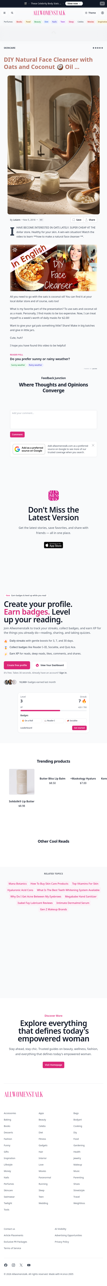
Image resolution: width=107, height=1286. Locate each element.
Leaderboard (26, 728)
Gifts (6, 1128)
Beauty (37, 21)
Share (90, 219)
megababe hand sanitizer (81, 873)
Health (76, 1128)
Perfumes (8, 21)
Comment (17, 434)
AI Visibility (60, 1206)
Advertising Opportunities (68, 1212)
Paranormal (45, 1154)
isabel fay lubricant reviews (35, 880)
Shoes (76, 1161)
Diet (46, 21)
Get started (79, 727)
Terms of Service (12, 1225)
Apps (41, 1090)
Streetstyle (79, 1167)
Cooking (77, 1103)
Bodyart (77, 1096)
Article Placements (13, 1212)
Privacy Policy (62, 1218)
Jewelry (77, 1135)
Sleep (71, 21)
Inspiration (9, 1135)
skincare (9, 47)
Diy (75, 1109)
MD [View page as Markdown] (41, 220)
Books (19, 21)
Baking (7, 1096)
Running (43, 1161)
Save (76, 219)
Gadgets (43, 1122)
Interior (43, 1135)
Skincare (8, 1167)
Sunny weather (18, 365)
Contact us (9, 1206)
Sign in (63, 672)
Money (7, 1148)
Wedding (43, 1180)
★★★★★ (97, 47)
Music (76, 1148)
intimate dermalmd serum (72, 880)
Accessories (10, 1090)
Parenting (78, 1154)
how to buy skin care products (49, 861)
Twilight (8, 1180)
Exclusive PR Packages (15, 1218)
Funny (7, 1122)
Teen (63, 21)
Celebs (81, 21)
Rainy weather (35, 365)
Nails (54, 21)
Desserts (8, 1109)
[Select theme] (90, 13)
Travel (76, 1173)
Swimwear (9, 1173)
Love (41, 1141)
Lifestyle (8, 1141)
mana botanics (18, 861)
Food (28, 21)
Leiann (16, 219)
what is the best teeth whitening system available (68, 867)
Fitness (42, 1116)
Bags (76, 1090)
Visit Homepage (53, 1042)
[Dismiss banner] (93, 445)
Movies (90, 21)
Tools (6, 1186)
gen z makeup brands (53, 886)
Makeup (77, 1141)
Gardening (79, 1122)
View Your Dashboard (49, 665)
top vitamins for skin (85, 861)
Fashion (8, 1116)
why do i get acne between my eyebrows (35, 873)
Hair (41, 1128)
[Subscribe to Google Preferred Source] (29, 449)
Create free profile (17, 665)
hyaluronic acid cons (20, 867)
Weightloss (79, 1180)
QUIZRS (94, 368)
